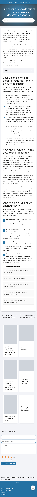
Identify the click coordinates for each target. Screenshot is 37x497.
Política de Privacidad (7, 488)
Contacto (3, 494)
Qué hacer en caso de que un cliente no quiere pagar (9, 316)
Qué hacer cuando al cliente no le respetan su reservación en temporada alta (27, 316)
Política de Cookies (6, 490)
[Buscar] (31, 19)
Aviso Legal (4, 492)
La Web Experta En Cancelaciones (18, 2)
